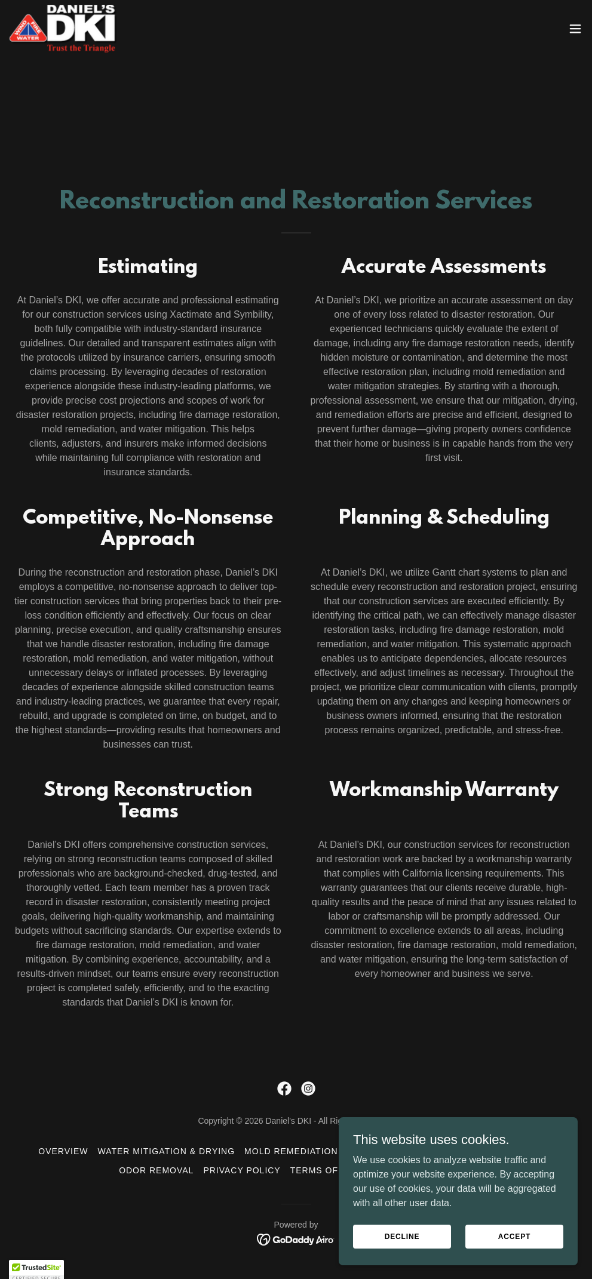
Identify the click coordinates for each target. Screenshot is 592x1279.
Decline (402, 1244)
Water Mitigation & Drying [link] (166, 1151)
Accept (514, 1244)
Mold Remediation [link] (291, 1151)
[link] (63, 29)
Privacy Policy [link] (241, 1170)
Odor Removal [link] (156, 1170)
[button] (575, 29)
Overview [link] (63, 1151)
